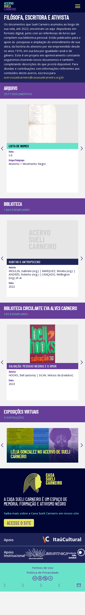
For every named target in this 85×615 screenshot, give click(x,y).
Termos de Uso (42, 571)
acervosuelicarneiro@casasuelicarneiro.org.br (34, 77)
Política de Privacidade (43, 576)
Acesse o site (19, 527)
